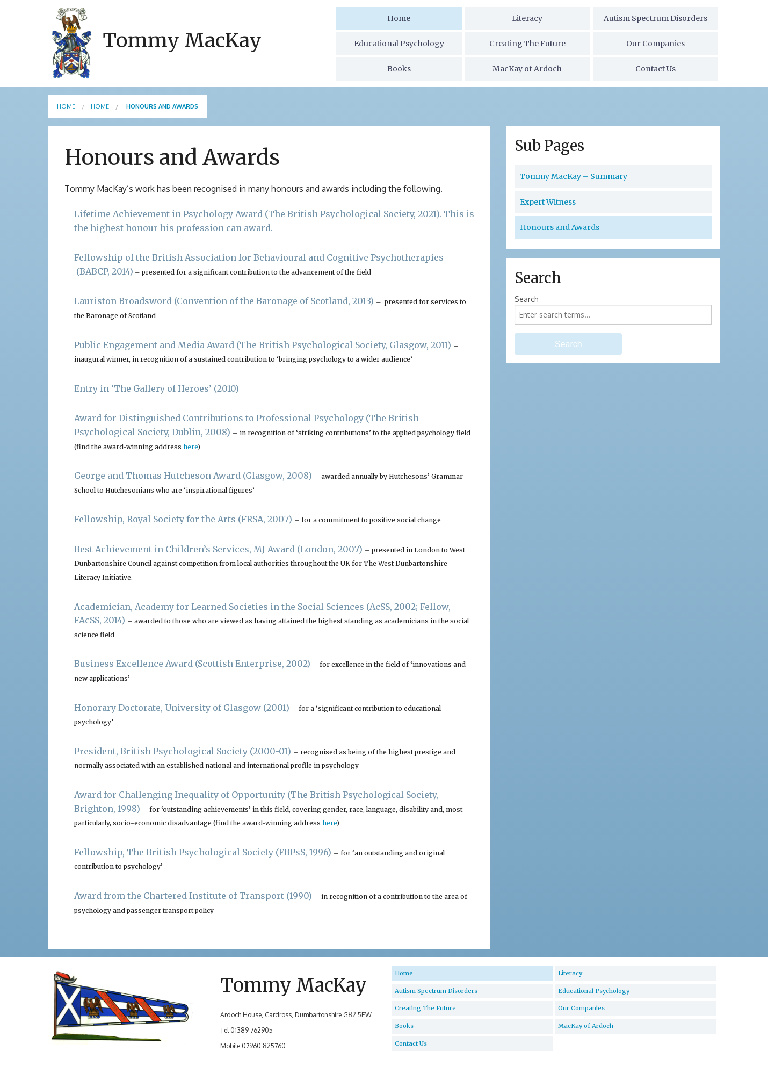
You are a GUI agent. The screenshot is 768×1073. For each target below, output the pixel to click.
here (190, 447)
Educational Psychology (399, 43)
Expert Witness (548, 202)
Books (399, 69)
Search (527, 299)
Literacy (527, 18)
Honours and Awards (559, 227)
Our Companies (655, 43)
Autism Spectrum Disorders (655, 18)
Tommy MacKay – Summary (573, 176)
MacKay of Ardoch (527, 69)
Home (398, 18)
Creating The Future (527, 43)
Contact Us (655, 69)
